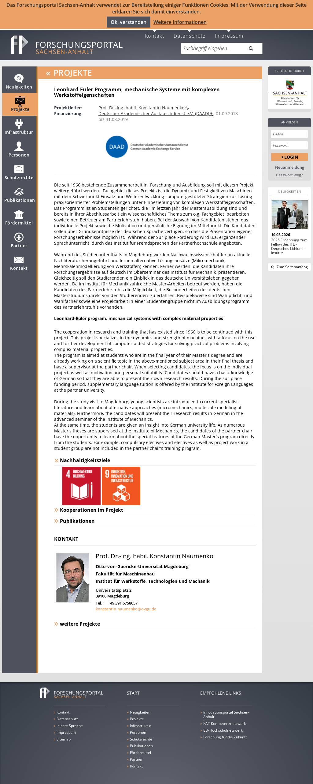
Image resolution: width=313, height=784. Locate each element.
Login (291, 153)
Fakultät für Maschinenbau (125, 570)
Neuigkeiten (19, 80)
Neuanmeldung (289, 163)
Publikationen (19, 193)
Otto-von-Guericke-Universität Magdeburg (142, 562)
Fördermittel (19, 216)
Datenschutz (190, 31)
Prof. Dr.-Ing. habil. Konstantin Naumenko (142, 104)
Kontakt (154, 31)
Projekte (20, 102)
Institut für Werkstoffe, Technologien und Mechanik (153, 577)
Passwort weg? (289, 171)
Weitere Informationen (180, 21)
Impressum (229, 31)
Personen (19, 148)
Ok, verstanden (128, 21)
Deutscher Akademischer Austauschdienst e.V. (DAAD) (154, 109)
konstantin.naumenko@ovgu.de (126, 605)
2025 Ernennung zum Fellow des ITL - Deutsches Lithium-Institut (289, 242)
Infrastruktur (19, 125)
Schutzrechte (19, 170)
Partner (19, 238)
